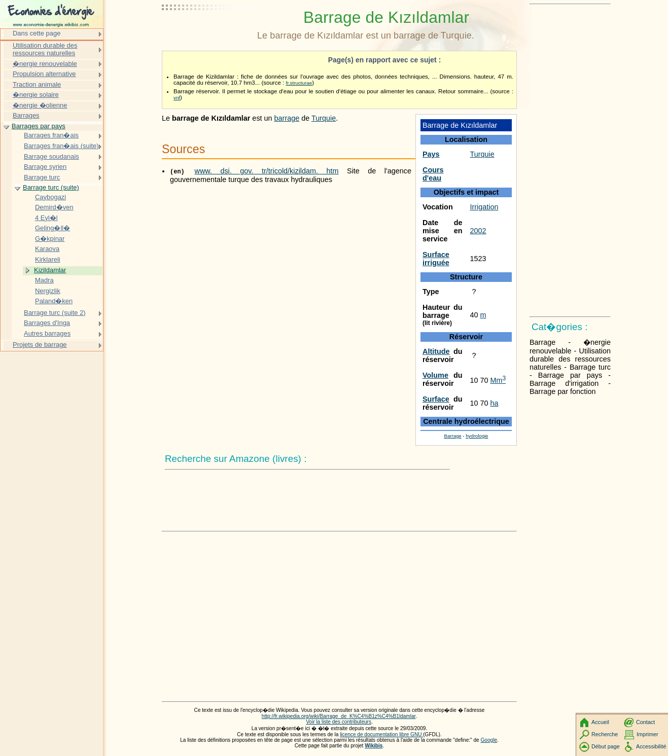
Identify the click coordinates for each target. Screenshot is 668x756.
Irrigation (484, 207)
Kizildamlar (50, 270)
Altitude (436, 351)
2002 (478, 231)
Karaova (47, 249)
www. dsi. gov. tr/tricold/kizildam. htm (267, 171)
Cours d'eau (433, 174)
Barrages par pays (38, 126)
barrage (287, 118)
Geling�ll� (52, 228)
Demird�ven (54, 207)
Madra (44, 280)
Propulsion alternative (44, 74)
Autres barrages (47, 333)
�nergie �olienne (40, 105)
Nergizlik (47, 291)
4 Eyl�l (46, 218)
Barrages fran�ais (51, 135)
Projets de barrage (40, 344)
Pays (431, 154)
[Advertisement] (207, 33)
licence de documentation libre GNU (381, 734)
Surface (436, 399)
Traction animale (37, 84)
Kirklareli (47, 259)
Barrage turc (42, 177)
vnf (176, 97)
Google (489, 740)
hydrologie (477, 436)
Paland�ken (54, 301)
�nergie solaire (36, 94)
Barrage (453, 436)
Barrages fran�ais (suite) (61, 146)
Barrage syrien (45, 166)
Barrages (26, 115)
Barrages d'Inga (47, 323)
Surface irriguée (436, 258)
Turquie (482, 154)
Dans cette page (36, 33)
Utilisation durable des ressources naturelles (45, 49)
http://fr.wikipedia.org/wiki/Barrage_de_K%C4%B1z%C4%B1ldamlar (339, 716)
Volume (435, 375)
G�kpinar (49, 238)
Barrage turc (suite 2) (55, 312)
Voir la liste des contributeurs (338, 722)
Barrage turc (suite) (51, 187)
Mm (498, 380)
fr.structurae (299, 83)
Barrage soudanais (51, 156)
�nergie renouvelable (45, 63)
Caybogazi (50, 197)
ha (494, 403)
